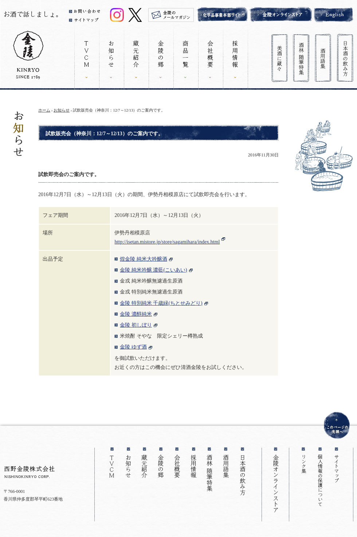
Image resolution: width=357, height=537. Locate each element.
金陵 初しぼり (136, 325)
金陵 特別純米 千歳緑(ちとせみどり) (161, 303)
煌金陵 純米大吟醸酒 (143, 259)
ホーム (44, 110)
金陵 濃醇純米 (136, 314)
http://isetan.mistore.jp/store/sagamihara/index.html (167, 242)
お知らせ (62, 110)
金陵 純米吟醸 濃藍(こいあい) (153, 270)
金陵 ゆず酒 (133, 347)
